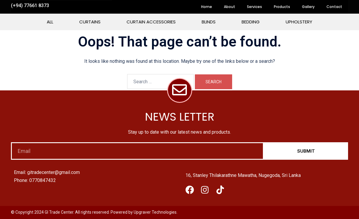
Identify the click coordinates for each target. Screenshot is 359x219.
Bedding (251, 22)
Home (206, 6)
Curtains (90, 22)
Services (254, 6)
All (50, 22)
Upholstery (299, 22)
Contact (334, 6)
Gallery (308, 6)
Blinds (209, 22)
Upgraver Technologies (155, 212)
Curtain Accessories (151, 22)
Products (282, 6)
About (229, 6)
